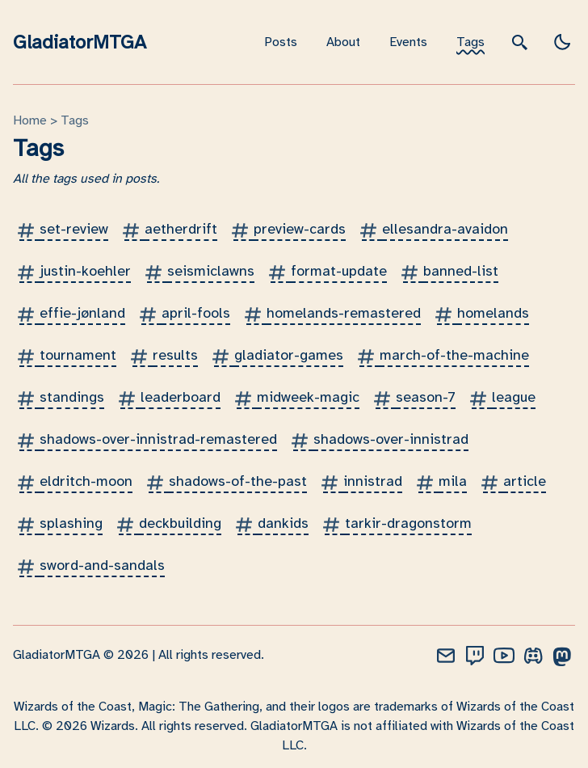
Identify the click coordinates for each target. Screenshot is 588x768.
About (343, 42)
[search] (520, 41)
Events (408, 42)
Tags (470, 42)
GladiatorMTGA (79, 42)
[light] (562, 42)
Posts (280, 42)
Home (30, 120)
